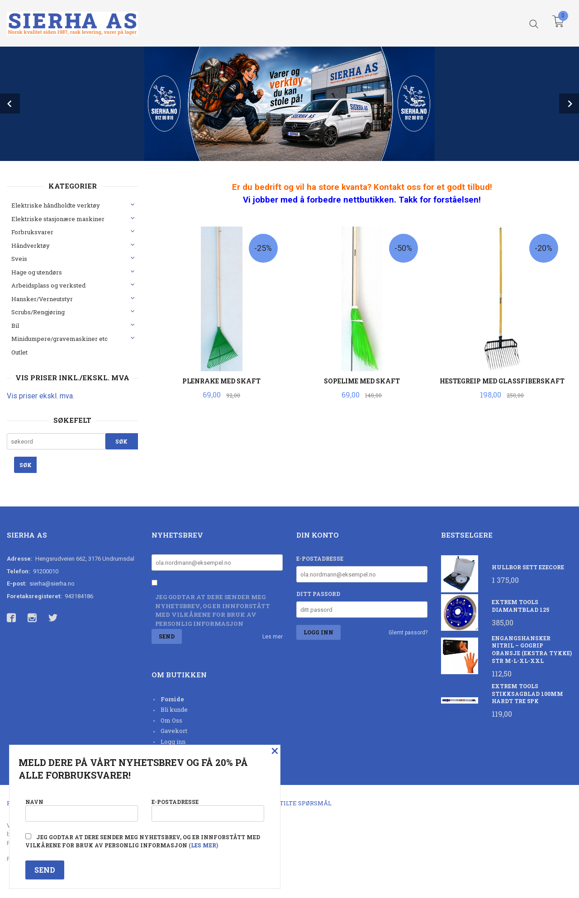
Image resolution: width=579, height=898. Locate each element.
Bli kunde (174, 709)
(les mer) (203, 845)
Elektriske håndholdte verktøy (55, 205)
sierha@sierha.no (52, 583)
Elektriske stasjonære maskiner (57, 219)
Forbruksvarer (32, 232)
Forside (172, 699)
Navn (81, 810)
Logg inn (173, 741)
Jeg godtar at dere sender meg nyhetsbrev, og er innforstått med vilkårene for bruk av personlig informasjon (212, 610)
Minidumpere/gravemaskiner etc (59, 339)
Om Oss (171, 720)
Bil (15, 325)
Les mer (272, 636)
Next (569, 103)
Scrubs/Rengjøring (38, 312)
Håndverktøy (30, 245)
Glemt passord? (408, 632)
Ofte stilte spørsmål (295, 803)
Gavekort (174, 731)
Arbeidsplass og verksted (48, 285)
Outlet (19, 352)
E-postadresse (319, 558)
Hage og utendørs (36, 272)
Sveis (19, 259)
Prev (10, 103)
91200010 (45, 571)
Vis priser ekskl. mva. (40, 396)
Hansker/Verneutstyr (42, 299)
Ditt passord (318, 593)
